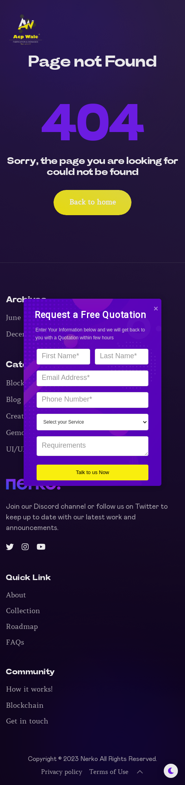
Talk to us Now (88, 472)
